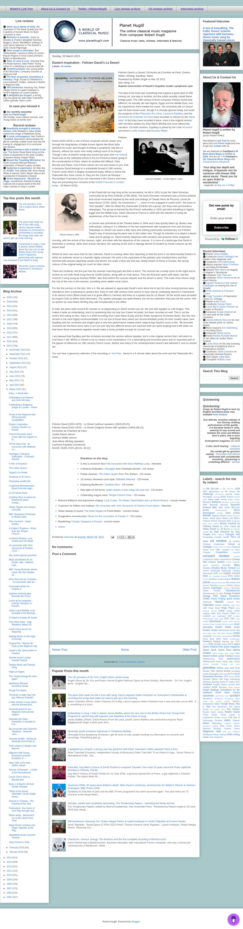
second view (234, 684)
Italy (233, 605)
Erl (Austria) (214, 576)
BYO (214, 534)
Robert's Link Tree (21, 8)
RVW (237, 676)
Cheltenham (219, 544)
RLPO (230, 674)
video (227, 720)
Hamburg (207, 602)
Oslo (238, 653)
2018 (9, 332)
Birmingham (209, 513)
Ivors (238, 605)
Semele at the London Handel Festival (20, 659)
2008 (9, 884)
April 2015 (14, 385)
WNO (230, 734)
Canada (217, 537)
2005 (9, 897)
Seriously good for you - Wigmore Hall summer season (21, 712)
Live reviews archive (127, 8)
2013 (9, 862)
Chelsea (206, 544)
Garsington (216, 588)
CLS (212, 550)
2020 (9, 323)
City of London (225, 547)
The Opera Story (217, 709)
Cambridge (208, 537)
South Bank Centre (227, 692)
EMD (215, 573)
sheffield (206, 687)
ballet (210, 499)
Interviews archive (192, 8)
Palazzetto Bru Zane (151, 113)
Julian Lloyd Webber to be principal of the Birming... (23, 611)
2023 (9, 310)
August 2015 (16, 367)
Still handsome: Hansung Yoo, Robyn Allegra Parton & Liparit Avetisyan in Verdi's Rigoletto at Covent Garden (127, 821)
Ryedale (206, 679)
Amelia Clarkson (225, 312)
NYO (237, 641)
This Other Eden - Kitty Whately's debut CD (20, 623)
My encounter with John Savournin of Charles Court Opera (127, 505)
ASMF (223, 497)
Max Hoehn (220, 270)
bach (205, 499)
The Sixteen (233, 709)
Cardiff (226, 537)
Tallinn (217, 704)
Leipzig (206, 613)
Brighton (215, 515)
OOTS (230, 644)
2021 (9, 319)
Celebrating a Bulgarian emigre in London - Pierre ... (23, 407)
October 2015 (16, 358)
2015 (9, 345)
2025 (9, 301)
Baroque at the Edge (231, 502)
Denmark (226, 565)
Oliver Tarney (223, 277)
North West (222, 639)
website (237, 723)
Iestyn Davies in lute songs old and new (127, 489)
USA (230, 717)
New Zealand (227, 633)
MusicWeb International (228, 454)
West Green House (230, 726)
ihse (238, 602)
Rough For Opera (17, 690)
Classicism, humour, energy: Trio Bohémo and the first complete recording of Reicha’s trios (117, 839)
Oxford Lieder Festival (221, 656)
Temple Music (228, 703)
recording (235, 671)
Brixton (214, 521)
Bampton (207, 502)
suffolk (227, 701)
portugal (215, 664)
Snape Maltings (211, 690)
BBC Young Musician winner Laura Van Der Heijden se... (23, 572)
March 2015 (15, 389)
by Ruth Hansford (220, 531)
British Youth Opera (212, 518)
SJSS (214, 687)
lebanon (206, 611)
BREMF (207, 515)
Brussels (222, 521)
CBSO (233, 537)
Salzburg (207, 682)
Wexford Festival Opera (226, 728)
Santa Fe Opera (227, 682)
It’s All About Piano (18, 493)
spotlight (235, 695)
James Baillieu (221, 254)
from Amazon (220, 414)
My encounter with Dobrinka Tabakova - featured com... (23, 732)
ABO (205, 491)
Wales (206, 723)
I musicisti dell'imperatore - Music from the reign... (22, 487)
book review (233, 513)
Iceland (230, 602)
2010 (9, 875)
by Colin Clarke (228, 526)
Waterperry (217, 723)
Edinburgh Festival (231, 570)
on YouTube (114, 353)
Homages (110, 468)
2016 (9, 341)
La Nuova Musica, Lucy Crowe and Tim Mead (21, 539)
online (224, 644)
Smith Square (234, 687)
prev (238, 664)
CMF (218, 550)
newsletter (207, 636)
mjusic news (227, 621)
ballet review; (234, 499)
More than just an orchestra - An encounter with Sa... (22, 580)
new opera (207, 633)
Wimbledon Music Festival (215, 734)
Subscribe (221, 227)
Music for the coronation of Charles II (108, 516)
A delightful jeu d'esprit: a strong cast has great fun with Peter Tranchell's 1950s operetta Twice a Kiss (123, 749)
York (211, 737)
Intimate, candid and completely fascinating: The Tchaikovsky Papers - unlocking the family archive (121, 803)
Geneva (227, 588)
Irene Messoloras (226, 262)
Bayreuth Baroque (219, 505)
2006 (9, 893)
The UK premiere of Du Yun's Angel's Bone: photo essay (98, 677)
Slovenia (223, 687)
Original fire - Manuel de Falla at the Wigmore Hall (23, 644)
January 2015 (16, 852)
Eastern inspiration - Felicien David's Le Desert (20, 427)
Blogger (135, 921)
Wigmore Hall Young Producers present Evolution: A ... (19, 755)
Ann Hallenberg (229, 328)
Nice (214, 636)
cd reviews (234, 541)
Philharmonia (209, 661)
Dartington (215, 565)
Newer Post (59, 649)
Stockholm (207, 698)
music (230, 624)
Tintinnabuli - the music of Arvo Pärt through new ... (23, 809)
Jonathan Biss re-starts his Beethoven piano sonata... (22, 500)
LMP (230, 616)
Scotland (207, 684)
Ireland (218, 605)
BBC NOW (224, 507)
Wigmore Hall (212, 731)
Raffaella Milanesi (125, 479)
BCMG (206, 510)
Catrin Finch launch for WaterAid (20, 630)
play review (234, 661)
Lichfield (206, 616)
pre (231, 664)
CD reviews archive (160, 8)
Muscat (225, 624)
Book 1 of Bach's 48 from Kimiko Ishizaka (21, 785)
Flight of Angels (16, 671)
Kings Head (214, 608)
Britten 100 (227, 518)
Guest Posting (218, 598)
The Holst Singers (94, 511)
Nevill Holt (235, 630)
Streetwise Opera (232, 699)
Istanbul (226, 605)
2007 (9, 888)
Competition (222, 552)
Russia (231, 677)
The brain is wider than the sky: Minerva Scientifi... (22, 696)
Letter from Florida (219, 613)
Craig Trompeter (214, 296)
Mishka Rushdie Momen (225, 335)
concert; (236, 556)
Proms (220, 668)
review (206, 674)
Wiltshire (236, 732)
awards (237, 497)
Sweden (236, 701)
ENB (221, 573)
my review (120, 154)
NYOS (205, 644)
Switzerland (208, 704)
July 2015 (14, 371)
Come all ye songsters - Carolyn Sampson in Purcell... (21, 603)
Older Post (189, 649)
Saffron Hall (217, 679)
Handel (219, 601)
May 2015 (14, 380)
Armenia (216, 497)
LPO (226, 618)
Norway (225, 641)
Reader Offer (209, 671)
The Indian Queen (18, 468)
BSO (229, 521)
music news (223, 626)
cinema (216, 547)
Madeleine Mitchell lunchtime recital (18, 684)
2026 (9, 297)
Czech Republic (233, 562)
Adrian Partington (226, 256)
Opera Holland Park (213, 646)
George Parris (224, 304)
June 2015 (15, 376)
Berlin (237, 510)
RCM (237, 668)
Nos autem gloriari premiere (23, 555)
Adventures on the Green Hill (224, 491)
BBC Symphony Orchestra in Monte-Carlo (22, 515)
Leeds (222, 610)
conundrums (225, 559)
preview (209, 668)
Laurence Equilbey (173, 113)
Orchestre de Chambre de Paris (135, 117)
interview (208, 604)
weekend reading (210, 726)
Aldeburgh (208, 494)
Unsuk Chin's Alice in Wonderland (19, 778)
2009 (9, 879)
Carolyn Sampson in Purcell (87, 521)
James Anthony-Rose (217, 320)
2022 (9, 315)
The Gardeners (219, 707)
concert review (216, 556)
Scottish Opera (220, 684)
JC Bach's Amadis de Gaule (23, 617)
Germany (236, 588)
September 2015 (18, 363)
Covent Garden (216, 562)
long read (219, 619)
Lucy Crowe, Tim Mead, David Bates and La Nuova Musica (136, 500)
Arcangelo (207, 497)
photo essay (222, 661)
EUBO (237, 576)
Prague (224, 664)
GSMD (206, 598)
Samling (215, 682)
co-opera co (227, 550)
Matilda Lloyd (224, 359)
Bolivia (220, 513)
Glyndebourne (233, 590)
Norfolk (236, 636)
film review (231, 582)
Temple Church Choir (120, 495)
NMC (219, 636)
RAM (232, 668)
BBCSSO (235, 507)
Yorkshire (218, 737)
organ (232, 653)
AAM (237, 488)
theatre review (232, 712)
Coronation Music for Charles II (19, 587)
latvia (238, 608)
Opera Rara (224, 650)
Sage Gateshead (232, 679)
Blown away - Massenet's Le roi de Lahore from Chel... (21, 818)
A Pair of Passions (18, 463)
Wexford (206, 728)
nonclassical (227, 636)
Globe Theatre (211, 590)
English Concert (231, 573)
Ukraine (224, 717)
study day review (212, 701)
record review (223, 671)
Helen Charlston (230, 264)
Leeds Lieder (233, 611)
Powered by (221, 238)
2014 (9, 857)
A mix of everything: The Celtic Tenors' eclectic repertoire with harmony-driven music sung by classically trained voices (219, 34)
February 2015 (17, 847)
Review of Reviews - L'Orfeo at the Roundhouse (23, 771)
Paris (221, 659)
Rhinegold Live (216, 674)
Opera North (209, 650)
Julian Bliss (224, 357)
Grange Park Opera (215, 596)
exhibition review (216, 579)
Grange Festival (232, 593)
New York (217, 633)
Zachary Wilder (159, 130)
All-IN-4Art (219, 494)
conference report (211, 559)
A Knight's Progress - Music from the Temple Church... (22, 531)
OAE (211, 644)
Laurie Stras (212, 343)
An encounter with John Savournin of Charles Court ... (21, 548)
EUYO (205, 579)
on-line (217, 644)
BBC (214, 507)
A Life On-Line (211, 488)
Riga (225, 674)
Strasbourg (218, 699)
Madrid (205, 621)
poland (205, 664)
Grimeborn (234, 596)
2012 (9, 866)
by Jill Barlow (223, 529)
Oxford (206, 656)
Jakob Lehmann (225, 351)
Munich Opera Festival (212, 624)
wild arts (227, 732)
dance (205, 565)
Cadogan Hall (232, 534)
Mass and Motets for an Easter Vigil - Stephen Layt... (21, 562)
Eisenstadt (207, 573)
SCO (237, 682)
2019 (9, 328)
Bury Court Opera (211, 524)
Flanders (214, 585)
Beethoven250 (221, 510)
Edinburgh (215, 570)
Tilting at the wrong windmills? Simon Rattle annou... (22, 794)
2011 (9, 870)
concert (236, 552)
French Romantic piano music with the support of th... (23, 437)
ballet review (221, 499)
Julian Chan (220, 301)
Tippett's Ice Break (18, 472)
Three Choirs (210, 715)
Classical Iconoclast (235, 447)
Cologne (206, 552)
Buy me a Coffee (226, 185)
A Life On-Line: (227, 489)
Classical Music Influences (216, 162)
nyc (232, 641)
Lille (213, 616)
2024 (9, 306)
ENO (205, 576)
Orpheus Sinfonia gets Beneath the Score (20, 595)
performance (233, 658)
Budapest (236, 521)
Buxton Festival (228, 523)
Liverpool (221, 616)
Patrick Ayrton (224, 333)
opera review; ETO (220, 653)
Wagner (236, 720)
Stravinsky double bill (19, 481)
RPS (226, 676)
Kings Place (227, 608)
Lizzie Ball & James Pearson (220, 306)
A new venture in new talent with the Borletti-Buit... (23, 703)
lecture (214, 611)
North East (208, 639)
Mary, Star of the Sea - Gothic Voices (20, 764)
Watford (228, 723)
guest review (233, 598)
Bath (205, 505)
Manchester (215, 621)
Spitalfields (208, 695)
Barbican (216, 502)
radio (226, 668)
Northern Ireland (211, 641)
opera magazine (232, 646)
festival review (216, 583)
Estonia (224, 576)
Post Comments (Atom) (131, 661)
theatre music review (213, 712)
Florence (222, 585)
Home (61, 526)
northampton (235, 639)
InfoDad (236, 462)
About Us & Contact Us (55, 8)
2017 (9, 337)
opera (237, 644)
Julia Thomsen (224, 275)
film (224, 583)
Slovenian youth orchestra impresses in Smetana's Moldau (99, 731)
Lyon (238, 619)
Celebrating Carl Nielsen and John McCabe (21, 399)
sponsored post (221, 696)
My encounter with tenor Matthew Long (128, 463)
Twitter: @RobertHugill (92, 8)
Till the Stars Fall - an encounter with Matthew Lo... (22, 447)
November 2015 (17, 354)
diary (237, 564)
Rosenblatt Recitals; (213, 676)
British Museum (233, 516)
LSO (232, 618)
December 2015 (17, 349)
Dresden (207, 568)
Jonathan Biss (112, 484)
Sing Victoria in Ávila (19, 842)
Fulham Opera (233, 585)
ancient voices (232, 494)
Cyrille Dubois (138, 130)
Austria (230, 497)
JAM (205, 608)
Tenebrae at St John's (20, 477)
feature (227, 579)
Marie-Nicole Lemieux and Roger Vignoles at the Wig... (22, 828)
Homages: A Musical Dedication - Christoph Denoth (21, 457)
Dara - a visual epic (18, 393)
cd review (66, 66)
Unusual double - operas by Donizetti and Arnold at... (23, 740)
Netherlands (223, 630)
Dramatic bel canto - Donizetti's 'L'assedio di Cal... (22, 722)
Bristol (223, 515)
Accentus (187, 127)
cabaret (221, 534)
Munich (237, 621)
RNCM (237, 674)
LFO (238, 613)
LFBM (232, 613)
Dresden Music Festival (224, 568)
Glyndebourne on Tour (213, 593)
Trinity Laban (228, 715)
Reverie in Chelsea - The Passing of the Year (21, 802)
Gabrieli (206, 588)
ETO (230, 576)
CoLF (237, 550)
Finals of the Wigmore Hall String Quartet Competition (22, 417)
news (236, 632)
